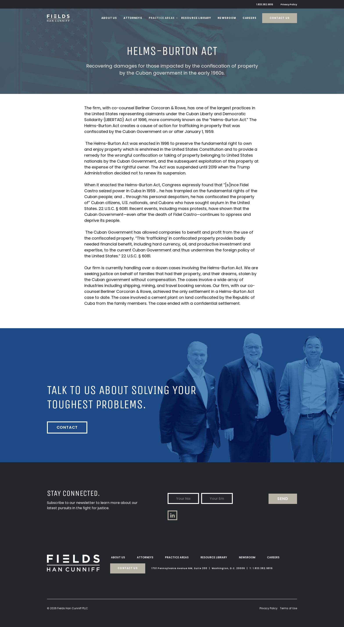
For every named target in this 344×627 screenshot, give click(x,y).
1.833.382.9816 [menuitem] (265, 4)
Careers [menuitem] (273, 557)
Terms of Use (288, 608)
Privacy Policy (269, 608)
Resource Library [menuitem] (214, 557)
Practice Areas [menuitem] (177, 557)
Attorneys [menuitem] (145, 557)
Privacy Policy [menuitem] (289, 4)
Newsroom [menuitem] (247, 557)
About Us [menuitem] (118, 557)
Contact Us (280, 18)
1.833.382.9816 (263, 568)
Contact (67, 427)
